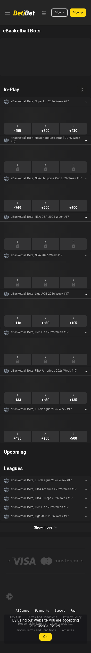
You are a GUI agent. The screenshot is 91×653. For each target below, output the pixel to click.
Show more (45, 527)
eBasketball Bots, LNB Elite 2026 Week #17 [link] (40, 332)
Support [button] (60, 610)
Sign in (59, 12)
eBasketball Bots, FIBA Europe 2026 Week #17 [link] (42, 498)
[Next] (82, 561)
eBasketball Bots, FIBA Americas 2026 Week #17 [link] (44, 370)
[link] (24, 12)
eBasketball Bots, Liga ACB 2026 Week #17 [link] (40, 293)
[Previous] (9, 561)
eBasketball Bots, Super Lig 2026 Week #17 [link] (40, 101)
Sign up (78, 12)
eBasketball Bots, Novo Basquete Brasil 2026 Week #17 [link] (45, 139)
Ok (45, 637)
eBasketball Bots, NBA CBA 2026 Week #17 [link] (40, 216)
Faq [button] (73, 610)
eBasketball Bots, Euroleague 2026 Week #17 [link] (41, 409)
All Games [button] (22, 610)
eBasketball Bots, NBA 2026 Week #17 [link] (37, 255)
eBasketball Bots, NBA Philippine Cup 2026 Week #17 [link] (46, 178)
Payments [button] (42, 610)
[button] (45, 101)
